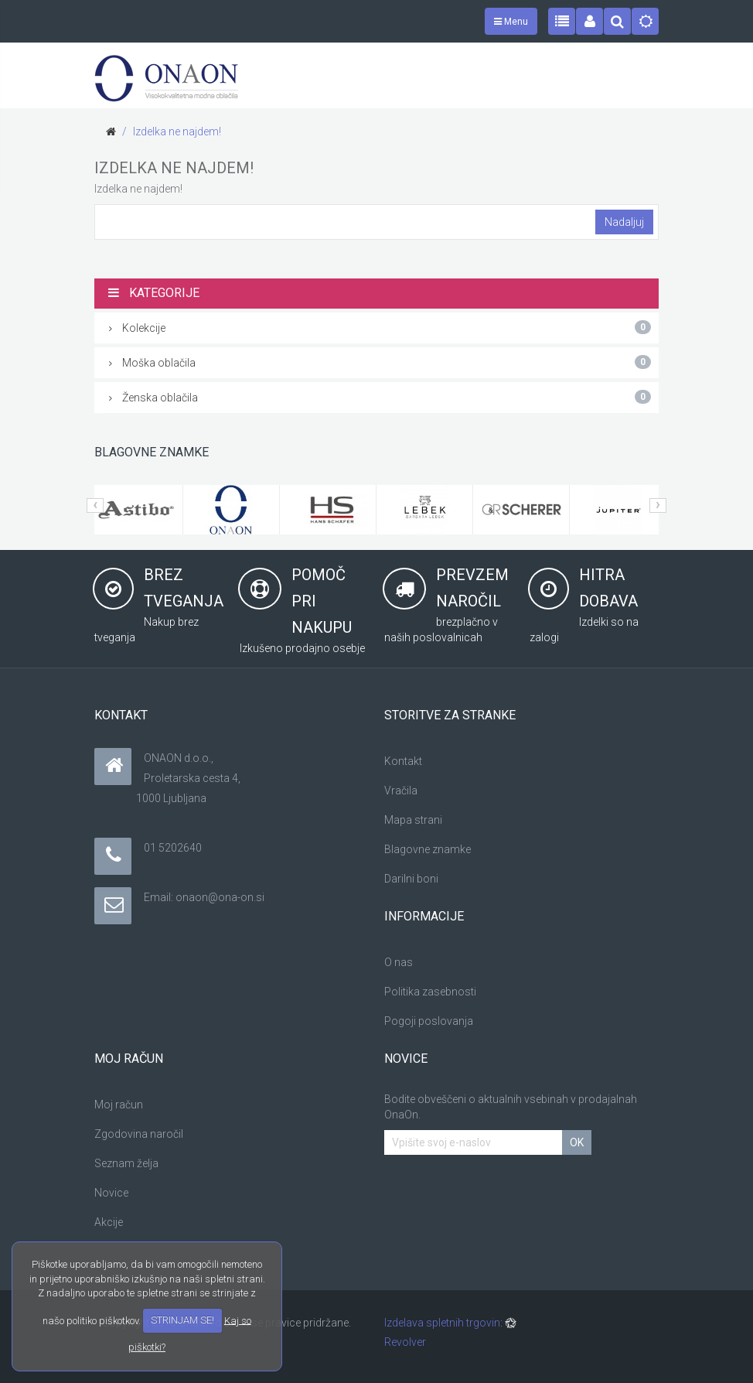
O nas (398, 962)
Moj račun (118, 1104)
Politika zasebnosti (430, 991)
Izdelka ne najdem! (177, 131)
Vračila (400, 790)
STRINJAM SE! (182, 1320)
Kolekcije (380, 327)
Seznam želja (126, 1163)
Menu (511, 21)
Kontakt (403, 761)
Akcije (108, 1222)
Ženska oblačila (380, 397)
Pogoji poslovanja (428, 1021)
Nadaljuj (624, 222)
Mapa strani (413, 820)
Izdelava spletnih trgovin (442, 1322)
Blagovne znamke (427, 849)
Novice (111, 1193)
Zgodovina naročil (138, 1134)
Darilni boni (411, 878)
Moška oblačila (380, 362)
